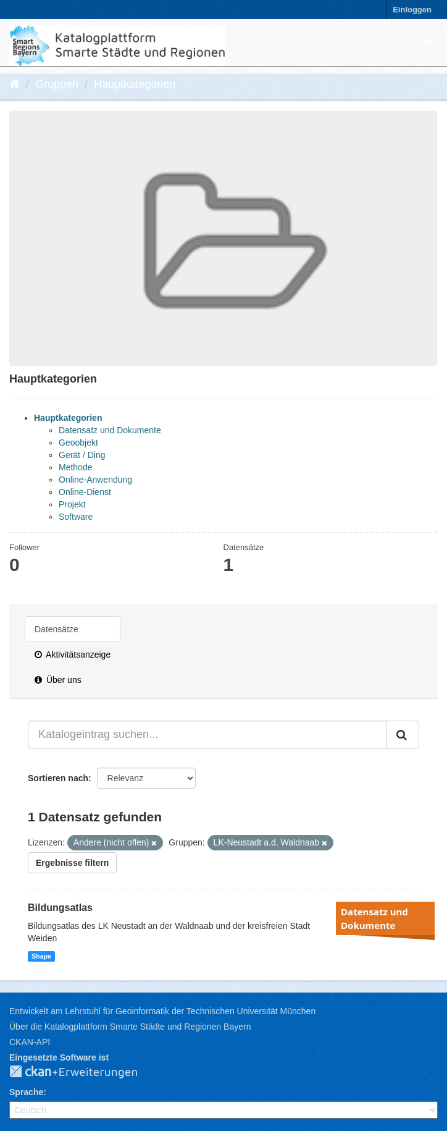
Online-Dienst (85, 492)
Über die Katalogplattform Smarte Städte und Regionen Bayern (130, 1026)
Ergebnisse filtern (72, 863)
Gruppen (56, 84)
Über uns (58, 680)
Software (76, 517)
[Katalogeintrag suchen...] (207, 735)
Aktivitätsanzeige (73, 654)
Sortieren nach (58, 778)
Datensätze (56, 629)
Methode (75, 467)
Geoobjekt (78, 442)
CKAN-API (29, 1042)
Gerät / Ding (82, 455)
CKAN (83, 1072)
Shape (41, 956)
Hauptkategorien (134, 84)
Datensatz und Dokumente (110, 430)
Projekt (72, 504)
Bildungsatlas (60, 907)
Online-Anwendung (95, 480)
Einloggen (412, 9)
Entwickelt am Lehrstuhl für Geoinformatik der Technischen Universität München (162, 1011)
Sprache (26, 1092)
